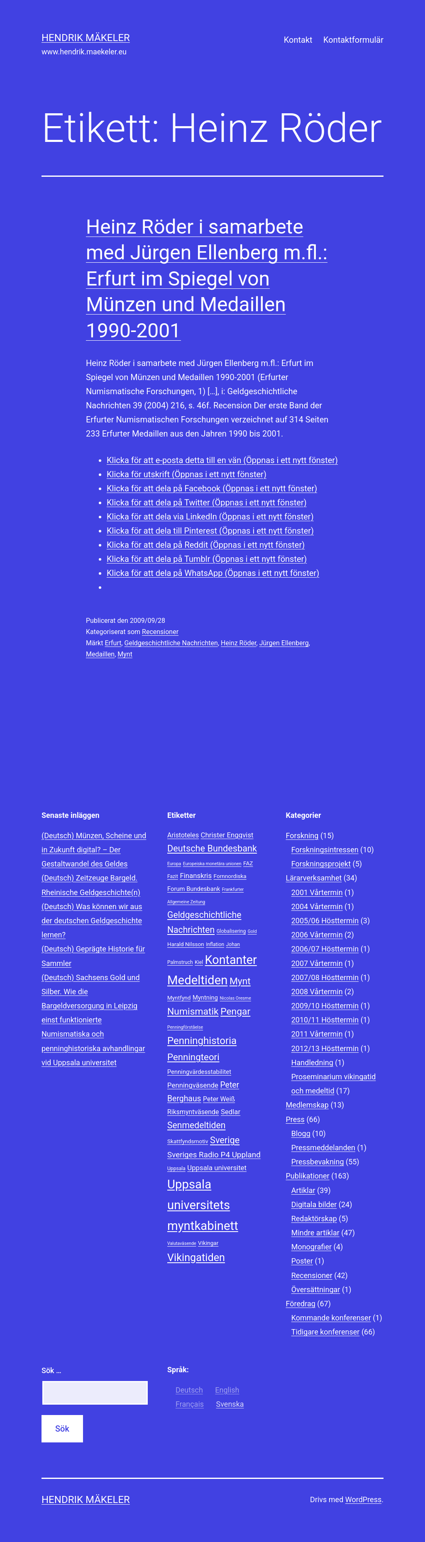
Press (295, 1119)
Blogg (300, 1133)
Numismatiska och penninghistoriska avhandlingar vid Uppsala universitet (93, 1048)
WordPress (363, 1499)
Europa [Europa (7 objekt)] (174, 863)
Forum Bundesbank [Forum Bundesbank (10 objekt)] (193, 889)
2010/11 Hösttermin (325, 1019)
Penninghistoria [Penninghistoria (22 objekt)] (202, 1041)
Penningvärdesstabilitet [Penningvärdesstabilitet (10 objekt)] (199, 1072)
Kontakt (298, 40)
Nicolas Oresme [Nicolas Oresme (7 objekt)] (235, 998)
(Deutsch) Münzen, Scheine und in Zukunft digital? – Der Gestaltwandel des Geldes (94, 849)
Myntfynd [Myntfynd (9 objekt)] (179, 997)
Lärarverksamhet (314, 877)
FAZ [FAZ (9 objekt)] (248, 863)
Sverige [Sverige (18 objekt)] (224, 1140)
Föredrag (300, 1303)
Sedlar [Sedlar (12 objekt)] (230, 1112)
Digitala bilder (314, 1204)
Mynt (124, 654)
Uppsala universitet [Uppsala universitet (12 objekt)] (217, 1168)
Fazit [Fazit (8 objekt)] (172, 876)
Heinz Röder (238, 643)
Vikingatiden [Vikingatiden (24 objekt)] (196, 1258)
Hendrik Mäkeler (86, 38)
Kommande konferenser (331, 1317)
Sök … (51, 1370)
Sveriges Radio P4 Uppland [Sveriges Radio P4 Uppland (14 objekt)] (214, 1154)
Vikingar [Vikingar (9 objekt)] (208, 1242)
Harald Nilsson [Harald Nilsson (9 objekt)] (185, 944)
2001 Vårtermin (317, 892)
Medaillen (100, 654)
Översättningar (315, 1289)
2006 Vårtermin (317, 934)
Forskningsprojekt (321, 863)
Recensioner (160, 632)
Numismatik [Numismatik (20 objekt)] (193, 1011)
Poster (302, 1261)
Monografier (311, 1246)
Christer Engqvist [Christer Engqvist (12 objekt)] (227, 835)
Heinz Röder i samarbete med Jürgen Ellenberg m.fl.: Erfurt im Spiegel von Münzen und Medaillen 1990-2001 (206, 278)
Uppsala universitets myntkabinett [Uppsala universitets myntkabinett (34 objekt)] (202, 1205)
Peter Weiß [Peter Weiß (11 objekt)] (219, 1099)
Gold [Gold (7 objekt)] (252, 931)
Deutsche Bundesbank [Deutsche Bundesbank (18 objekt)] (212, 848)
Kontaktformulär (353, 40)
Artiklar (303, 1190)
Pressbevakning (317, 1161)
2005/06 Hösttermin (325, 920)
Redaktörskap (314, 1218)
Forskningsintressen (325, 849)
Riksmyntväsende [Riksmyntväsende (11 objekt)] (193, 1112)
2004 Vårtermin (317, 906)
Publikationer (308, 1175)
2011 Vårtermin (317, 1034)
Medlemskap (307, 1104)
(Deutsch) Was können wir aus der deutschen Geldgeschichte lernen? (92, 920)
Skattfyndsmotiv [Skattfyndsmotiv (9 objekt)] (187, 1141)
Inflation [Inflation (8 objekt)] (215, 944)
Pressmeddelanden (323, 1147)
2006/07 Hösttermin (325, 948)
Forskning (302, 835)
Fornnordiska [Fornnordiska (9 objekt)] (230, 876)
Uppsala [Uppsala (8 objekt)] (176, 1168)
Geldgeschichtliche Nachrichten (171, 643)
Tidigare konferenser (325, 1331)
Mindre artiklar (315, 1232)
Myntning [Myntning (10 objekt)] (205, 997)
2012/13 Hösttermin (325, 1048)
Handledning (312, 1062)
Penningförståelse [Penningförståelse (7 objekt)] (185, 1027)
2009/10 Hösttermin (325, 1005)
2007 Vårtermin (317, 963)
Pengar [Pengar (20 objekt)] (235, 1011)
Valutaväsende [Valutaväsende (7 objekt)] (181, 1243)
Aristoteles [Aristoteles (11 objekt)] (183, 835)
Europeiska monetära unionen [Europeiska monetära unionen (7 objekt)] (212, 863)
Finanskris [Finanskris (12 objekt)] (196, 875)
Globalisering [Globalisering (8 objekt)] (231, 931)
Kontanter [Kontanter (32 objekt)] (231, 960)
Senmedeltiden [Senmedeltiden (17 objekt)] (196, 1125)
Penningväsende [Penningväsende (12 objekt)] (192, 1085)
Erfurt (113, 643)
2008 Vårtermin (317, 991)
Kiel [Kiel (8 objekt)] (199, 962)
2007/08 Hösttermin (325, 977)
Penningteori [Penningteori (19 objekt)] (193, 1057)
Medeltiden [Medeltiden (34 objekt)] (197, 980)
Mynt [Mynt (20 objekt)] (240, 981)
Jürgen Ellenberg (284, 643)
